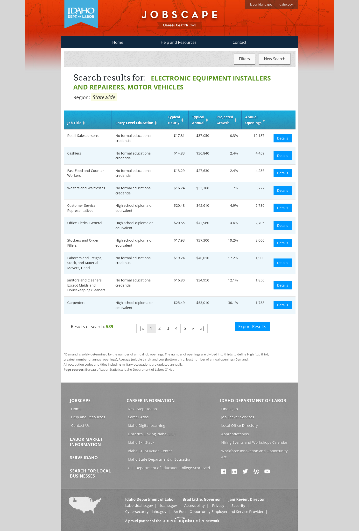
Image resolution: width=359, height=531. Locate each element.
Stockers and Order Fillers (83, 243)
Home (117, 42)
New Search (274, 58)
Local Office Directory (239, 425)
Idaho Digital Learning (146, 425)
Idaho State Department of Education (159, 459)
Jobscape (80, 400)
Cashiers (74, 153)
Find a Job (229, 408)
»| (202, 328)
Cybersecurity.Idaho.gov (145, 511)
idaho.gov (286, 4)
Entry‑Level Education (134, 122)
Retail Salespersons (83, 135)
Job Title (74, 122)
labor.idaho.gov (261, 4)
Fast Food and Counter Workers (85, 173)
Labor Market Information (86, 441)
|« (142, 328)
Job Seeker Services (237, 416)
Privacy (218, 505)
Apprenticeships (235, 433)
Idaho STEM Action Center (150, 450)
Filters (244, 58)
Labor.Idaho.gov (139, 505)
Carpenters (76, 302)
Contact (239, 42)
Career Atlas (138, 416)
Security (238, 505)
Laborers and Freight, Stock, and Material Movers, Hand (84, 263)
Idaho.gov (168, 505)
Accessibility (194, 505)
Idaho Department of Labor (253, 400)
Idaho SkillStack (141, 442)
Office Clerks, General (84, 223)
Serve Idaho (84, 457)
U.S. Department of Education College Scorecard (169, 467)
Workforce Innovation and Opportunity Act (254, 453)
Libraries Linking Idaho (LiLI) (152, 433)
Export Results (252, 326)
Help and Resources (179, 42)
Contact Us (80, 425)
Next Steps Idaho (142, 408)
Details (282, 138)
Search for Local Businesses (90, 473)
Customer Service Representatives (81, 208)
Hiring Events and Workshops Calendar (254, 442)
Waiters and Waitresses (86, 188)
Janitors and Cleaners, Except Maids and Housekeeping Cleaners (86, 285)
